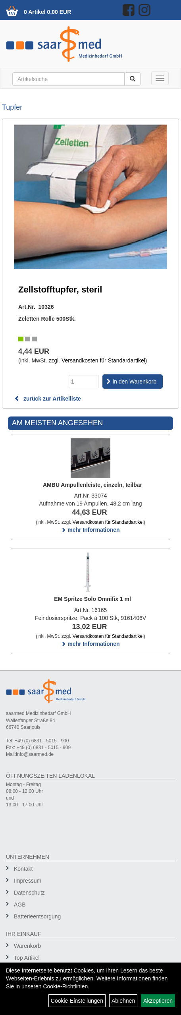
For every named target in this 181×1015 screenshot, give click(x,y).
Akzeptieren (158, 1001)
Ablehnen (123, 1001)
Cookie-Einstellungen (77, 1001)
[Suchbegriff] (68, 79)
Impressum (27, 880)
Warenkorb (27, 946)
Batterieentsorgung (37, 916)
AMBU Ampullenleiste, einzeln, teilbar (92, 485)
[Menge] (83, 381)
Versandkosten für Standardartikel (103, 360)
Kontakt (23, 869)
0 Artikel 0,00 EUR (47, 12)
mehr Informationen (90, 530)
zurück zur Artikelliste (47, 398)
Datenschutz (29, 892)
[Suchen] (133, 79)
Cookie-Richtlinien (65, 986)
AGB (20, 904)
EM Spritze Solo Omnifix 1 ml (92, 599)
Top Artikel (27, 958)
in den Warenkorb (134, 381)
